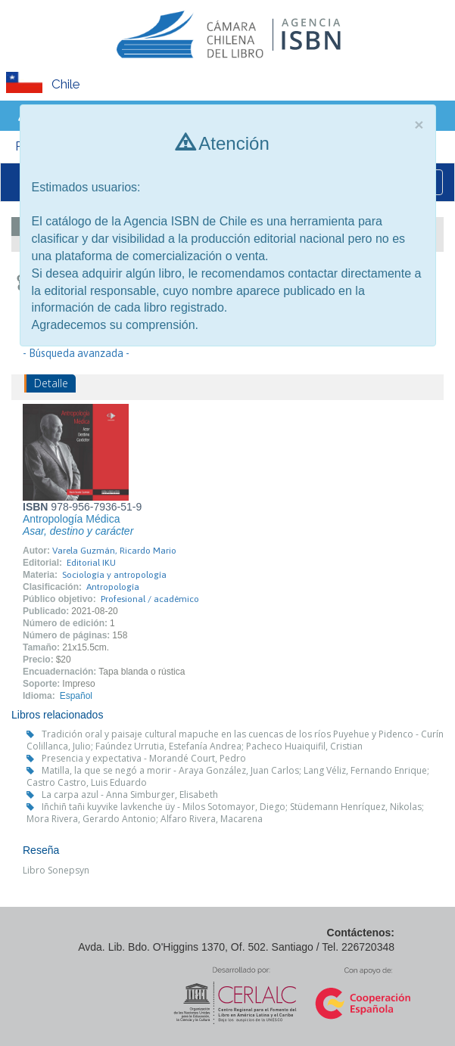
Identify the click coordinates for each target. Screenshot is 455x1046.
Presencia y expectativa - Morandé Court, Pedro (144, 758)
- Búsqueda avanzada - (76, 353)
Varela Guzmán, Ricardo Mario (114, 550)
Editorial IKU (91, 562)
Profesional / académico (150, 599)
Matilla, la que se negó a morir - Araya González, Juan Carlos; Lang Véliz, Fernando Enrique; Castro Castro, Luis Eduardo (227, 776)
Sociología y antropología (114, 575)
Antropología (112, 587)
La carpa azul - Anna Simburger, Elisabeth (130, 794)
